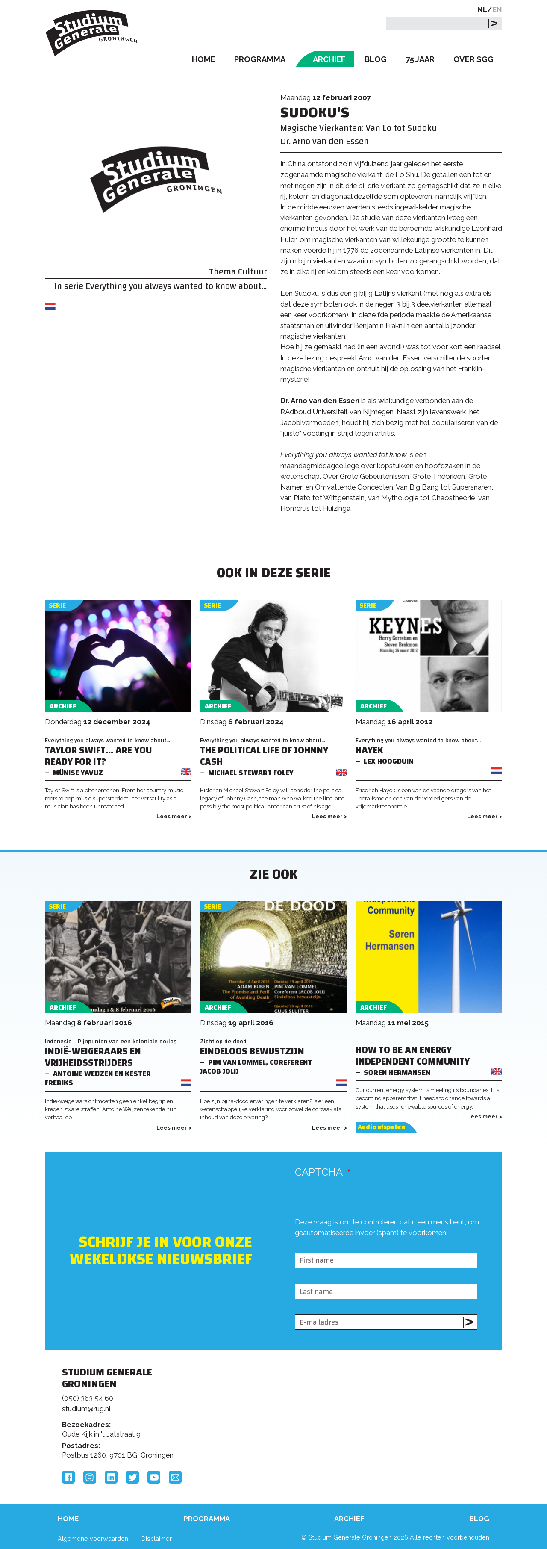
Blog (376, 59)
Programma (259, 59)
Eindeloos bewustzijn (252, 1051)
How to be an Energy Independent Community (413, 1056)
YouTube (153, 1477)
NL (482, 9)
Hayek (369, 750)
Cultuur (252, 271)
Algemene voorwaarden (93, 1538)
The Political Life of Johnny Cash (264, 756)
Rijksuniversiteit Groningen (403, 1402)
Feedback (277, 1405)
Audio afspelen (381, 1127)
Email (175, 1477)
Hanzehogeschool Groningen (403, 1431)
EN (497, 9)
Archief (329, 59)
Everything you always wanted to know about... (176, 286)
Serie (57, 605)
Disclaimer (156, 1538)
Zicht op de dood (223, 1041)
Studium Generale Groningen (92, 33)
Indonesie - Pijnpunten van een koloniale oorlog (110, 1041)
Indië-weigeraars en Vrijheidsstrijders (93, 1057)
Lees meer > (173, 816)
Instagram (89, 1477)
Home (203, 59)
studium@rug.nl (86, 1408)
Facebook (68, 1477)
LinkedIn (111, 1477)
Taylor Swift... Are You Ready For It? (98, 756)
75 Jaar (420, 59)
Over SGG (473, 59)
